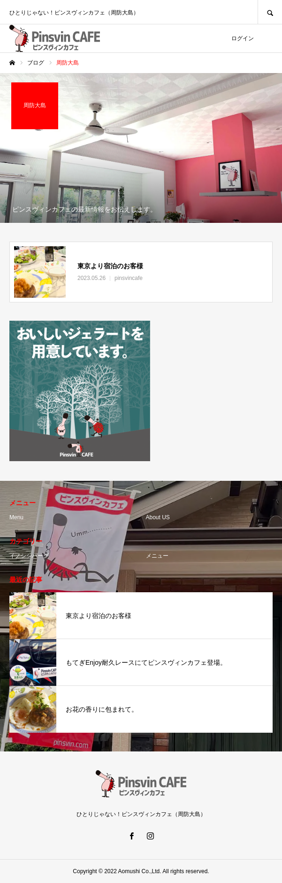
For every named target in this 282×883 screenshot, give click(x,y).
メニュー (157, 555)
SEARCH (270, 12)
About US (158, 517)
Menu (16, 517)
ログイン (242, 38)
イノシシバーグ (29, 555)
